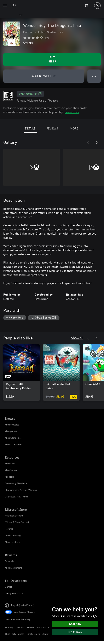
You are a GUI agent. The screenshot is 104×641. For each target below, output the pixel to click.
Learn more (72, 112)
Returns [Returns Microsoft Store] (9, 528)
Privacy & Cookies (46, 627)
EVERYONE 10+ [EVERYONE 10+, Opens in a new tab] (30, 94)
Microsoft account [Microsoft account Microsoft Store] (14, 515)
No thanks (75, 632)
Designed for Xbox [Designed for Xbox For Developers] (14, 593)
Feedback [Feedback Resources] (9, 476)
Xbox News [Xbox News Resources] (10, 463)
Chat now (75, 623)
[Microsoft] (52, 3)
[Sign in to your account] (97, 6)
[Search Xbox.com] (14, 5)
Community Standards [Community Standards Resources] (16, 483)
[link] (21, 372)
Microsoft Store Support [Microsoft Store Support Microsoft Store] (17, 522)
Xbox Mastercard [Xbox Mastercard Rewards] (13, 567)
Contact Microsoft (25, 627)
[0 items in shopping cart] (87, 6)
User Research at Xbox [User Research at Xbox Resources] (16, 496)
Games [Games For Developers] (8, 586)
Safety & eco (33, 634)
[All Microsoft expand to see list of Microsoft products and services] (5, 6)
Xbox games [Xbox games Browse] (11, 431)
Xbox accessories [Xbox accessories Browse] (13, 444)
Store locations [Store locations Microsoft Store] (12, 542)
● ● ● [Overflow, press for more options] (94, 76)
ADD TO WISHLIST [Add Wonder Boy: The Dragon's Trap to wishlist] (44, 76)
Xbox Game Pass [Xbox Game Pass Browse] (13, 437)
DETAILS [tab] (30, 128)
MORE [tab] (74, 128)
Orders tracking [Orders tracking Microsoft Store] (13, 535)
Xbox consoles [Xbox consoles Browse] (12, 424)
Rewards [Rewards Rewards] (9, 561)
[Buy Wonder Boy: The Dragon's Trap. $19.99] (52, 59)
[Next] (96, 142)
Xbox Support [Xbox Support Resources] (11, 470)
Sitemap (9, 627)
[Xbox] (11, 14)
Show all (77, 337)
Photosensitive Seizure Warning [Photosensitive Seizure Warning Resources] (21, 490)
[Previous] (88, 142)
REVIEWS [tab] (52, 128)
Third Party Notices (14, 634)
